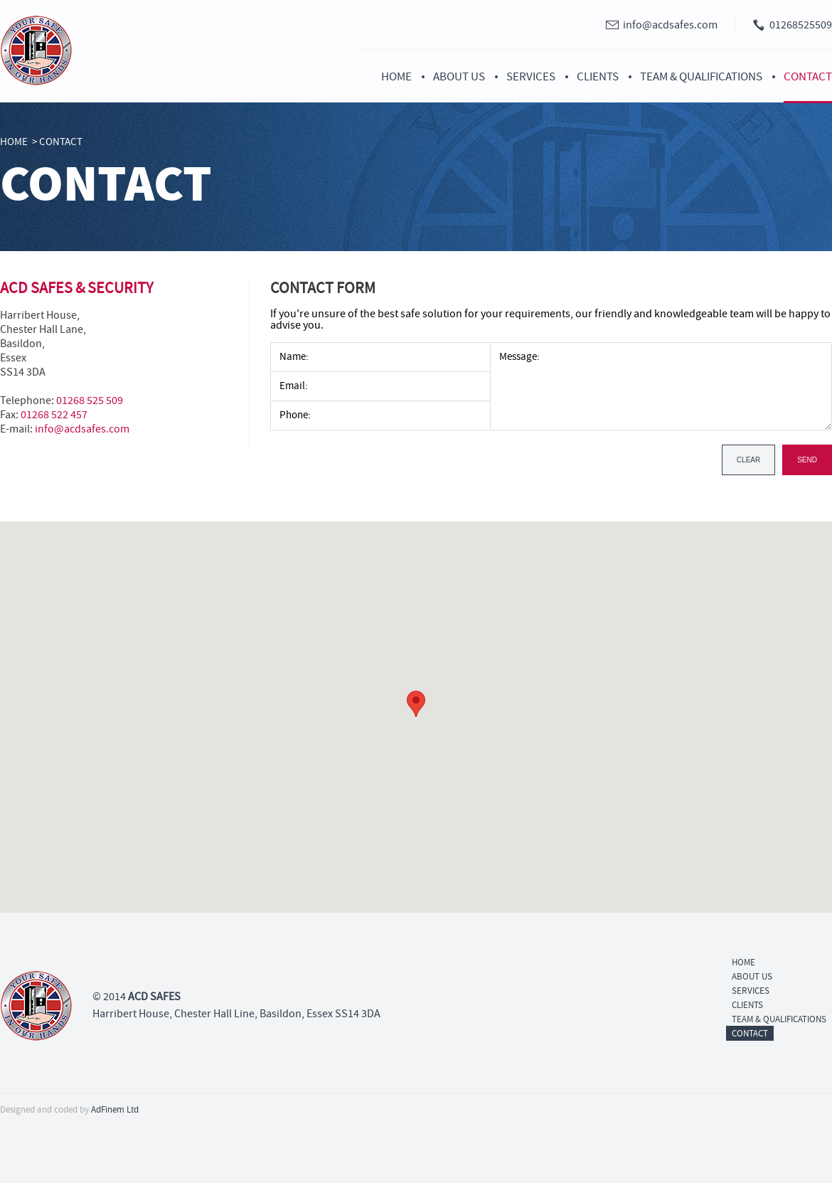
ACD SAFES (154, 997)
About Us (459, 77)
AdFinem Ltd (115, 1109)
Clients (598, 77)
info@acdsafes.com (670, 25)
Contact (808, 77)
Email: (293, 386)
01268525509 (800, 25)
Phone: (295, 415)
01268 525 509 (89, 400)
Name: (294, 357)
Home (396, 77)
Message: (519, 356)
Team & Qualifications (701, 77)
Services (530, 77)
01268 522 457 (54, 415)
